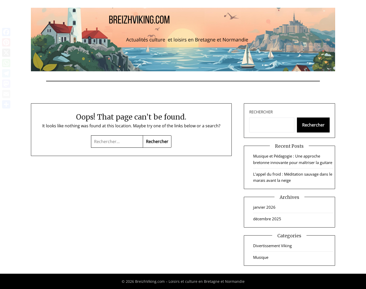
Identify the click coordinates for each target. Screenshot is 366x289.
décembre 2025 (267, 218)
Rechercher (261, 111)
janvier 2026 (264, 207)
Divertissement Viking (272, 245)
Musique (260, 257)
